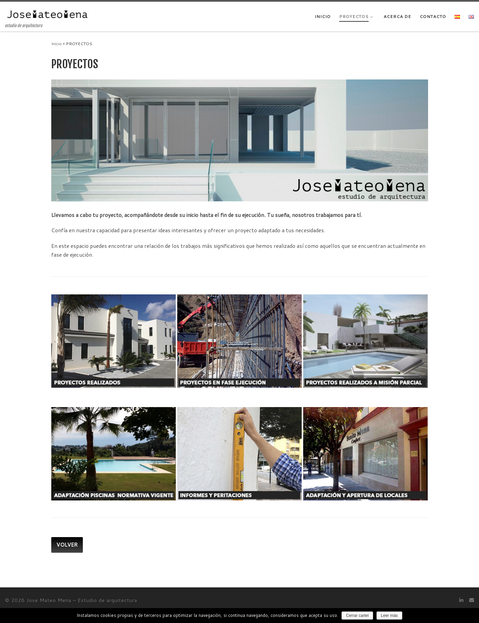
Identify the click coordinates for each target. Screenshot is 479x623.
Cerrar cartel (357, 615)
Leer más (389, 615)
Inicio (56, 43)
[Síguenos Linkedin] (461, 600)
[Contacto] (471, 600)
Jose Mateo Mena (48, 600)
